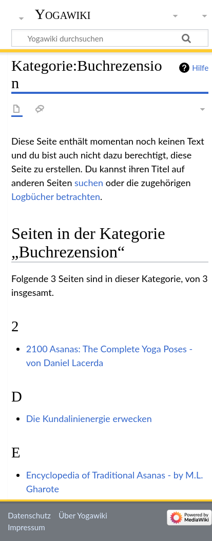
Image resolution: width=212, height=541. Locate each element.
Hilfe (200, 67)
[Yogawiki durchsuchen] (110, 38)
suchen (88, 182)
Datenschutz (29, 515)
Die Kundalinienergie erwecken (89, 418)
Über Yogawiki (83, 515)
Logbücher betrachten (55, 196)
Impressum (26, 527)
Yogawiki (63, 14)
